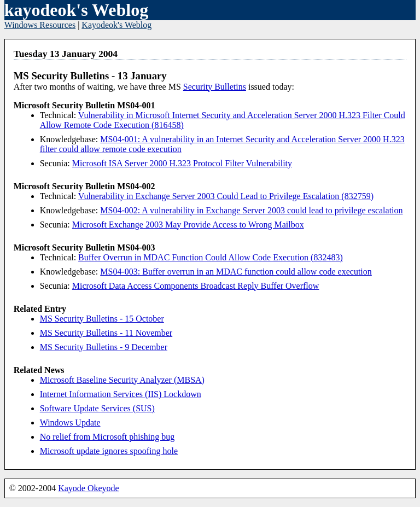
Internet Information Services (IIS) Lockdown (120, 394)
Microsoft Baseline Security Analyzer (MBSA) (122, 379)
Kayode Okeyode (88, 488)
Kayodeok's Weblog (116, 25)
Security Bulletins (214, 86)
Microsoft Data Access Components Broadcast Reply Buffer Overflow (195, 285)
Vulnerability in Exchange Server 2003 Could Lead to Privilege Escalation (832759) (226, 196)
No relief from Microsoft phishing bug (107, 436)
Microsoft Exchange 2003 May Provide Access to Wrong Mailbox (188, 224)
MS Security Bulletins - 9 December (103, 347)
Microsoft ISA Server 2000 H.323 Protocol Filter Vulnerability (182, 163)
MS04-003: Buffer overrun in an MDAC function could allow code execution (236, 271)
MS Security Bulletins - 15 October (102, 318)
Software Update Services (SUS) (97, 408)
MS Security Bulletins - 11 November (106, 332)
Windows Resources (39, 25)
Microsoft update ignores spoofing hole (109, 451)
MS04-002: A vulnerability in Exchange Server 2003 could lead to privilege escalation (251, 210)
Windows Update (70, 422)
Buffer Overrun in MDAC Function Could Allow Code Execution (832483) (210, 257)
